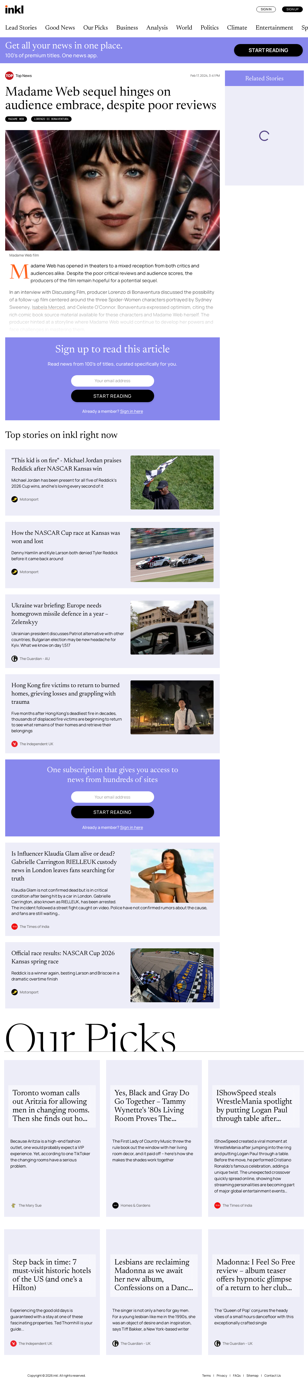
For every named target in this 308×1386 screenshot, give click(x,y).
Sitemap (252, 1375)
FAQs (237, 1375)
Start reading (268, 50)
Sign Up (292, 9)
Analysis (157, 28)
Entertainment (274, 28)
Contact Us (272, 1375)
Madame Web (16, 118)
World (184, 28)
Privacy (222, 1375)
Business (127, 28)
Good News (60, 28)
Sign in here (131, 411)
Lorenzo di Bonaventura (51, 118)
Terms (206, 1375)
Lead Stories (21, 28)
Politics (210, 28)
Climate (237, 28)
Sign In (266, 9)
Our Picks (95, 28)
